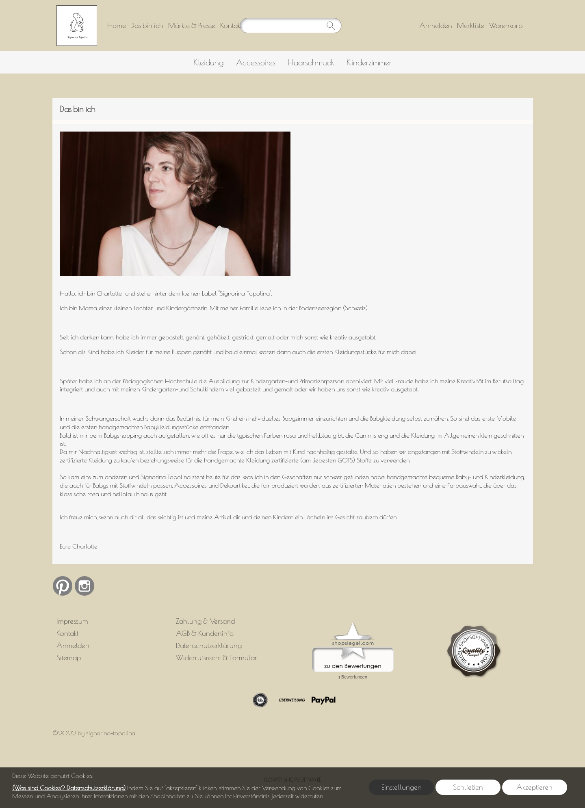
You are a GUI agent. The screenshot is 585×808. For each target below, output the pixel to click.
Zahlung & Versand (205, 621)
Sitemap (68, 657)
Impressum (72, 621)
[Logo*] (76, 8)
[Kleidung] (208, 62)
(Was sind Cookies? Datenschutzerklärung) (69, 787)
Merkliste (470, 25)
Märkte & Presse (191, 25)
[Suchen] (290, 25)
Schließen (468, 787)
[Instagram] (84, 586)
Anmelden (435, 25)
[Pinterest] (62, 586)
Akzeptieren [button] (534, 787)
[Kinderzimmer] (369, 62)
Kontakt (231, 25)
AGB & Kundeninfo (205, 633)
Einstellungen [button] (401, 787)
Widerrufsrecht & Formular (216, 657)
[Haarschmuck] (311, 62)
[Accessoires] (256, 62)
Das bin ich (146, 25)
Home (116, 25)
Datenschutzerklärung (209, 645)
